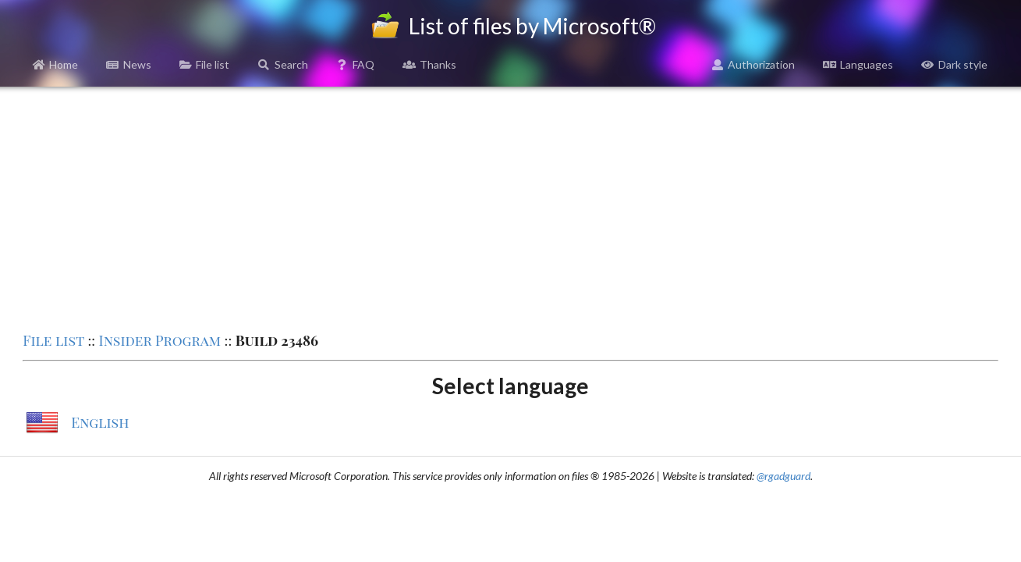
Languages (858, 64)
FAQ (355, 64)
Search (282, 64)
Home (56, 64)
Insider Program (160, 340)
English (100, 422)
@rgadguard (783, 475)
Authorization (753, 64)
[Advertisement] (511, 207)
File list (204, 64)
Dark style (954, 64)
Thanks (429, 64)
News (128, 64)
